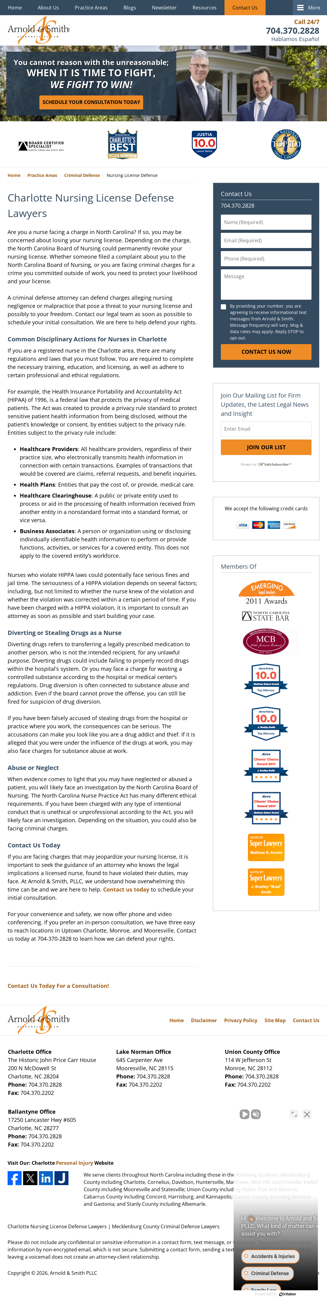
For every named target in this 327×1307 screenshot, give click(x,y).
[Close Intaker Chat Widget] (307, 1113)
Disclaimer (204, 1020)
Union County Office (252, 1051)
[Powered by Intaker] (275, 1294)
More (314, 7)
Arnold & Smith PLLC (73, 1273)
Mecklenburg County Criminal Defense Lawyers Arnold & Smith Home (39, 30)
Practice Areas (91, 7)
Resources (205, 7)
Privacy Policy (240, 1020)
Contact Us (245, 7)
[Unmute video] (219, 1113)
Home (15, 7)
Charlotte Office (30, 1051)
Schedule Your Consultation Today (91, 102)
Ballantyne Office (32, 1111)
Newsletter (164, 7)
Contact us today (126, 889)
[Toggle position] (294, 1113)
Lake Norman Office (143, 1051)
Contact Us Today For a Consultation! (58, 985)
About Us (48, 7)
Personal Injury (74, 1163)
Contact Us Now (266, 351)
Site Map (275, 1020)
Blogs (129, 7)
